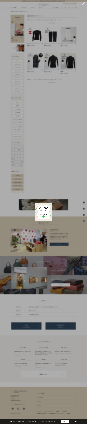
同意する (64, 421)
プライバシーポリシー (73, 421)
